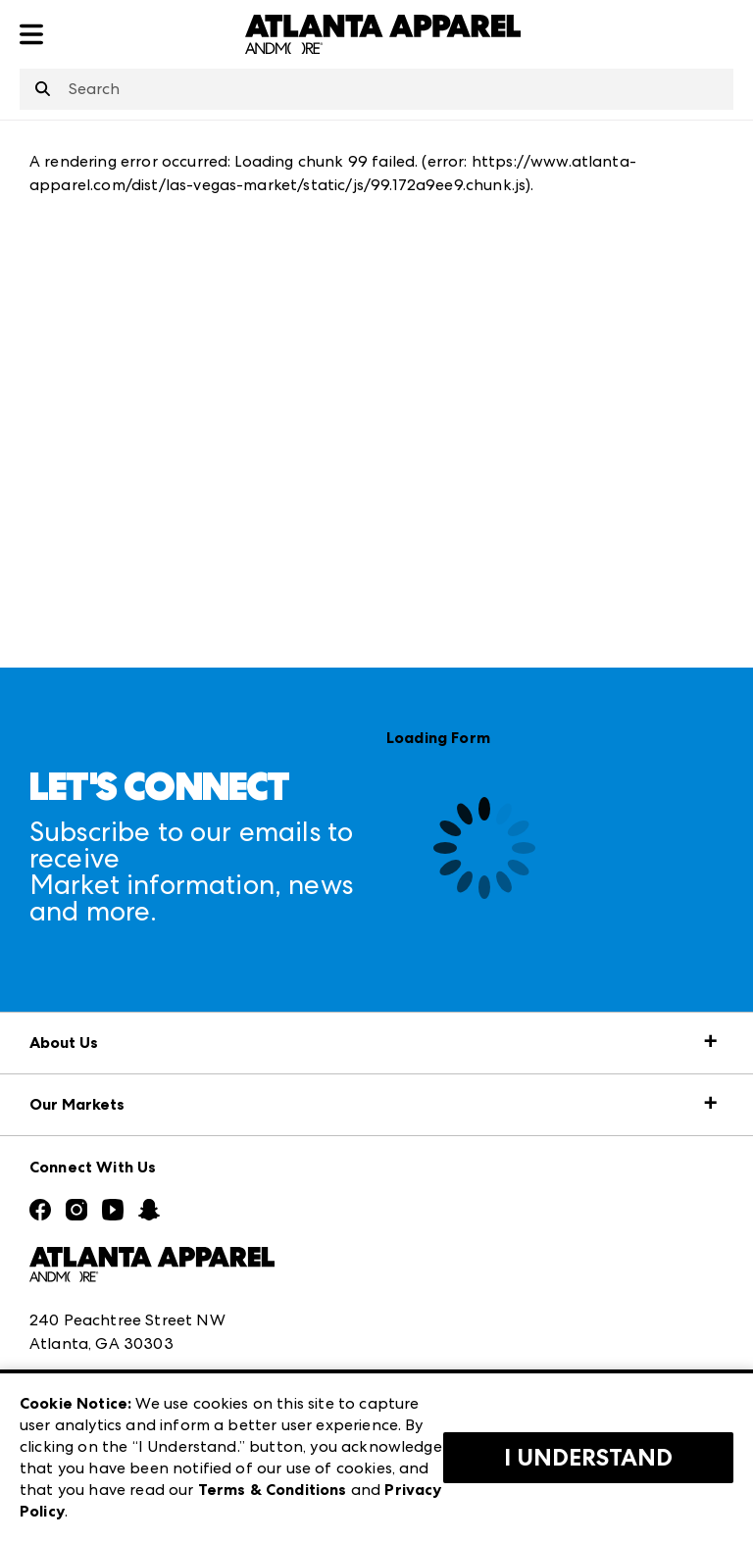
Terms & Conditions (272, 1489)
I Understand (588, 1457)
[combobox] (376, 89)
